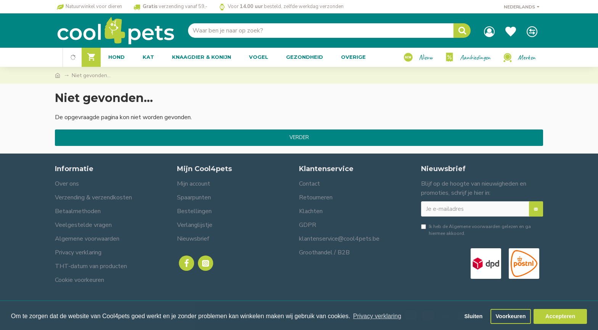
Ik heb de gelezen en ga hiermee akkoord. (476, 229)
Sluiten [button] (473, 316)
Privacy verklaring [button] (377, 316)
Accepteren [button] (560, 316)
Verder (299, 137)
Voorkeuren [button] (511, 316)
